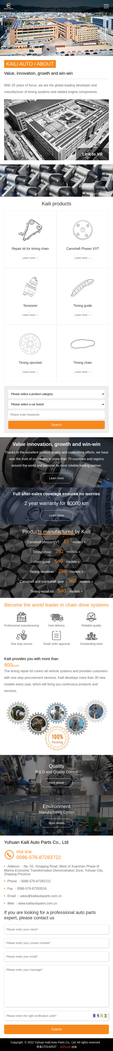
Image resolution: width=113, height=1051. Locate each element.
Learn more (56, 478)
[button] (56, 53)
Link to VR (92, 154)
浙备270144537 (46, 1046)
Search (56, 425)
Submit (56, 1029)
